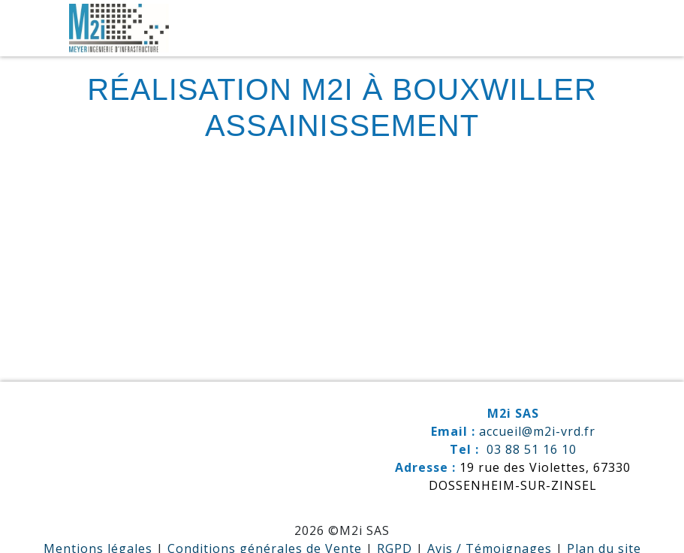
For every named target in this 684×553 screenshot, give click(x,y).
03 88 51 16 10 (532, 449)
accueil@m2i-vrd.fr (537, 431)
